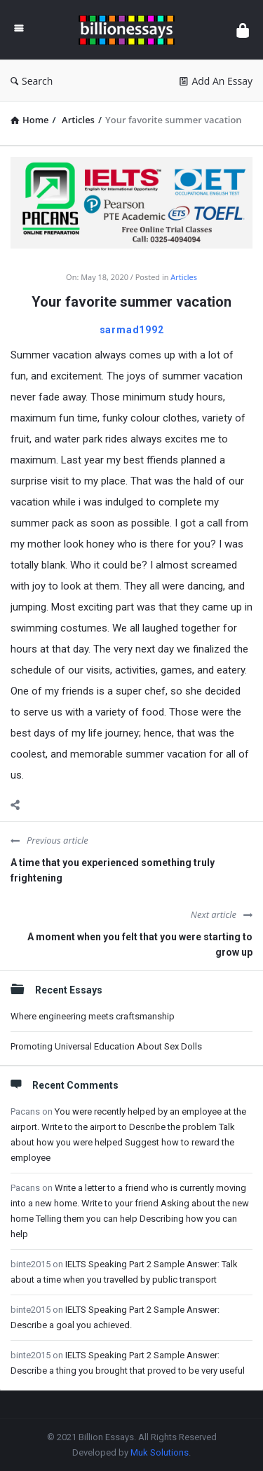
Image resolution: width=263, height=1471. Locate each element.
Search (32, 81)
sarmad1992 (132, 329)
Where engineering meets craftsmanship (93, 1016)
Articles (183, 277)
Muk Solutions (159, 1452)
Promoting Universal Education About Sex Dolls (106, 1046)
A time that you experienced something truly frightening (113, 870)
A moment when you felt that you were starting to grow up (139, 944)
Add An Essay (216, 81)
